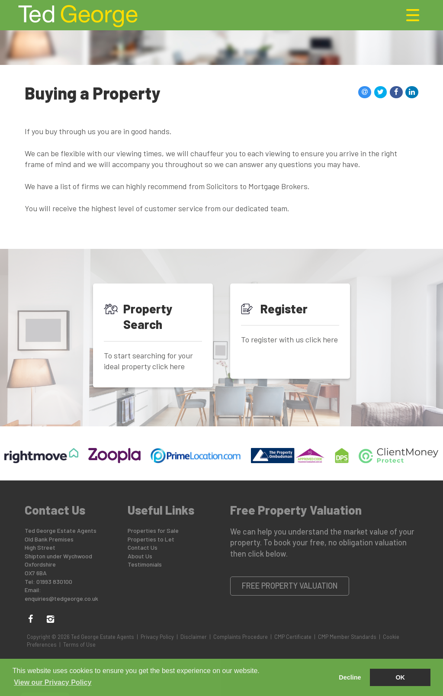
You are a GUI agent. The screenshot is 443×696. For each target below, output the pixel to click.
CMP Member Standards (347, 636)
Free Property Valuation (290, 585)
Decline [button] (350, 677)
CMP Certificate (292, 636)
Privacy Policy (157, 636)
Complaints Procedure (240, 636)
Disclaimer (193, 636)
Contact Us (142, 547)
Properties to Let (151, 539)
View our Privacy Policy (52, 682)
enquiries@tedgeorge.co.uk (61, 598)
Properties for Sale (153, 530)
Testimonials (145, 564)
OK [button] (400, 677)
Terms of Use (79, 644)
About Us (140, 556)
